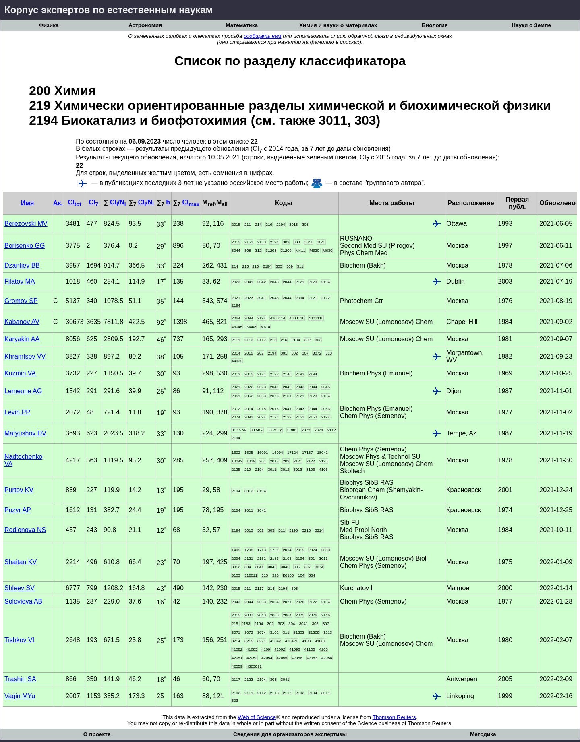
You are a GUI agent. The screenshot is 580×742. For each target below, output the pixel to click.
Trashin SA (20, 679)
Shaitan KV (20, 562)
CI (74, 202)
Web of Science (257, 717)
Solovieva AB (23, 601)
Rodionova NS (25, 529)
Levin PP (17, 412)
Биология (435, 25)
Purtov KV (18, 489)
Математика (242, 25)
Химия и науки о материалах (338, 25)
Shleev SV (19, 588)
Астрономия (145, 25)
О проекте (97, 734)
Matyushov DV (25, 433)
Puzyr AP (17, 510)
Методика (483, 734)
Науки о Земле (531, 25)
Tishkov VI (19, 640)
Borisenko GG (24, 245)
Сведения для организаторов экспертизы (290, 734)
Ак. (58, 203)
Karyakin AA (21, 339)
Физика (48, 25)
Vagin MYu (19, 696)
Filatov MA (19, 281)
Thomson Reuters (394, 717)
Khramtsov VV (25, 356)
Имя (27, 203)
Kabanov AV (21, 321)
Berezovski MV (26, 223)
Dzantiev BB (22, 265)
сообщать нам (263, 36)
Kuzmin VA (20, 373)
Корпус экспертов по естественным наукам (108, 9)
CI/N (118, 202)
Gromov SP (21, 300)
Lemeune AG (23, 390)
